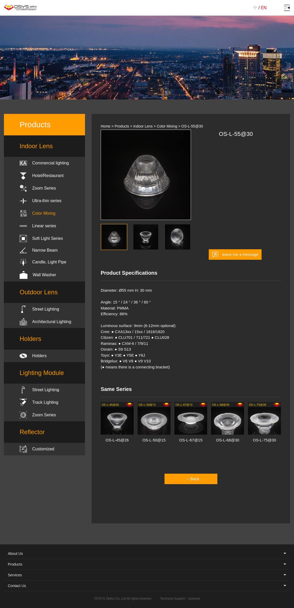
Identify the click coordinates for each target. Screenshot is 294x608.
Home (105, 126)
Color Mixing (167, 126)
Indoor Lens (143, 126)
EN (264, 7)
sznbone (194, 598)
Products (122, 126)
